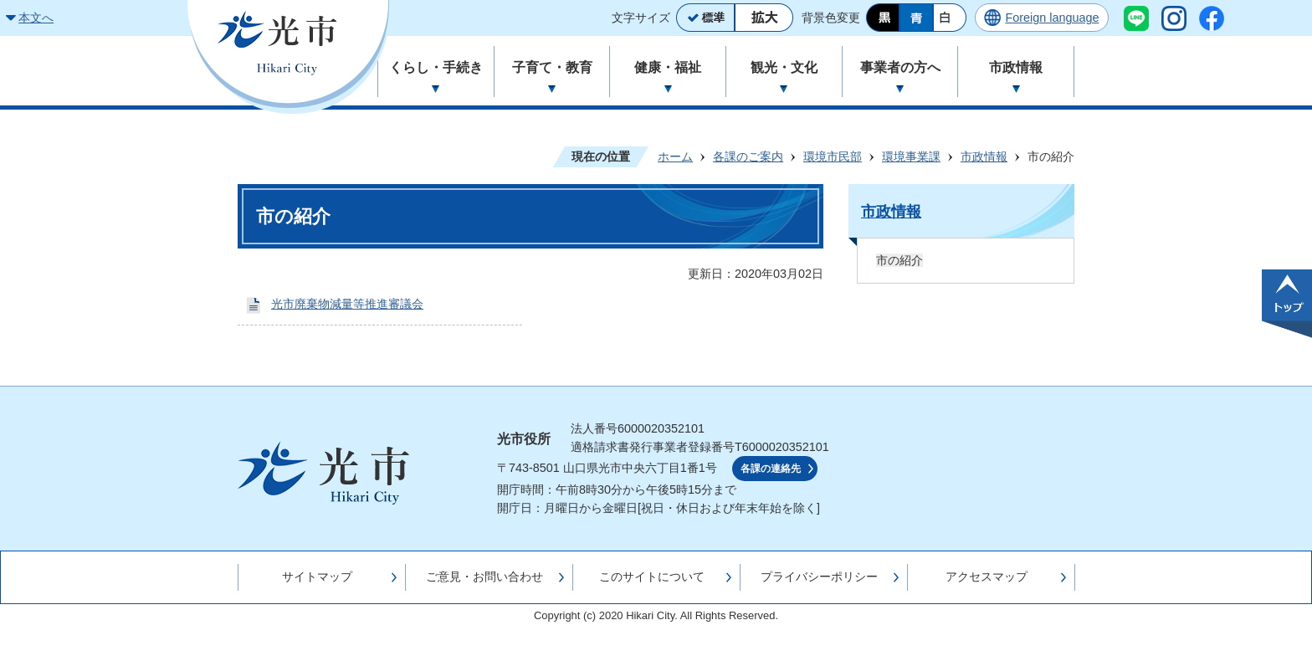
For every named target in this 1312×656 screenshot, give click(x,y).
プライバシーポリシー (819, 576)
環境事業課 (911, 156)
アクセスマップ (987, 576)
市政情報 (984, 156)
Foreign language (1052, 17)
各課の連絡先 (771, 469)
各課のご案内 (748, 156)
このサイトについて (652, 576)
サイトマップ (317, 576)
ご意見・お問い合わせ (484, 576)
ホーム (675, 156)
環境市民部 (832, 156)
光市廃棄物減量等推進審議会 (347, 303)
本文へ (36, 17)
